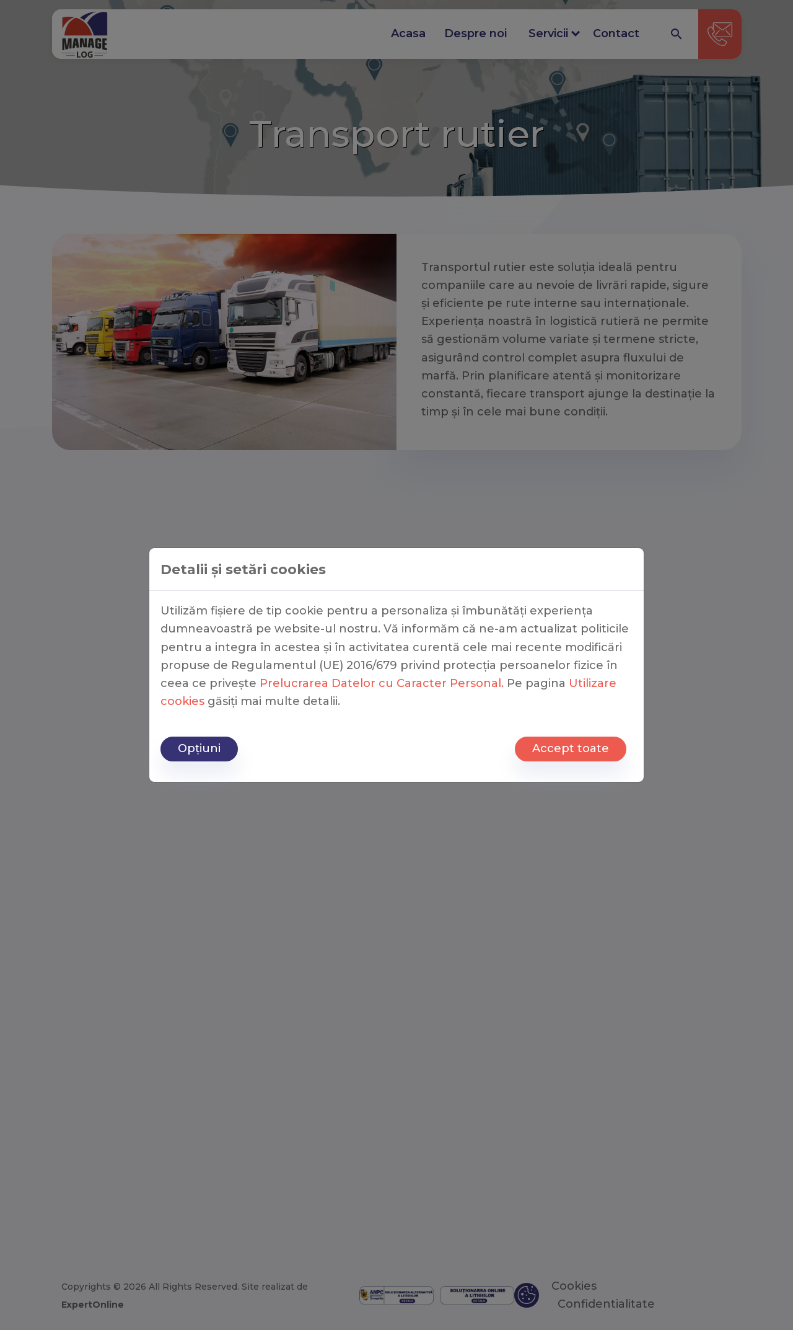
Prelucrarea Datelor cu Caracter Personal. (382, 683)
